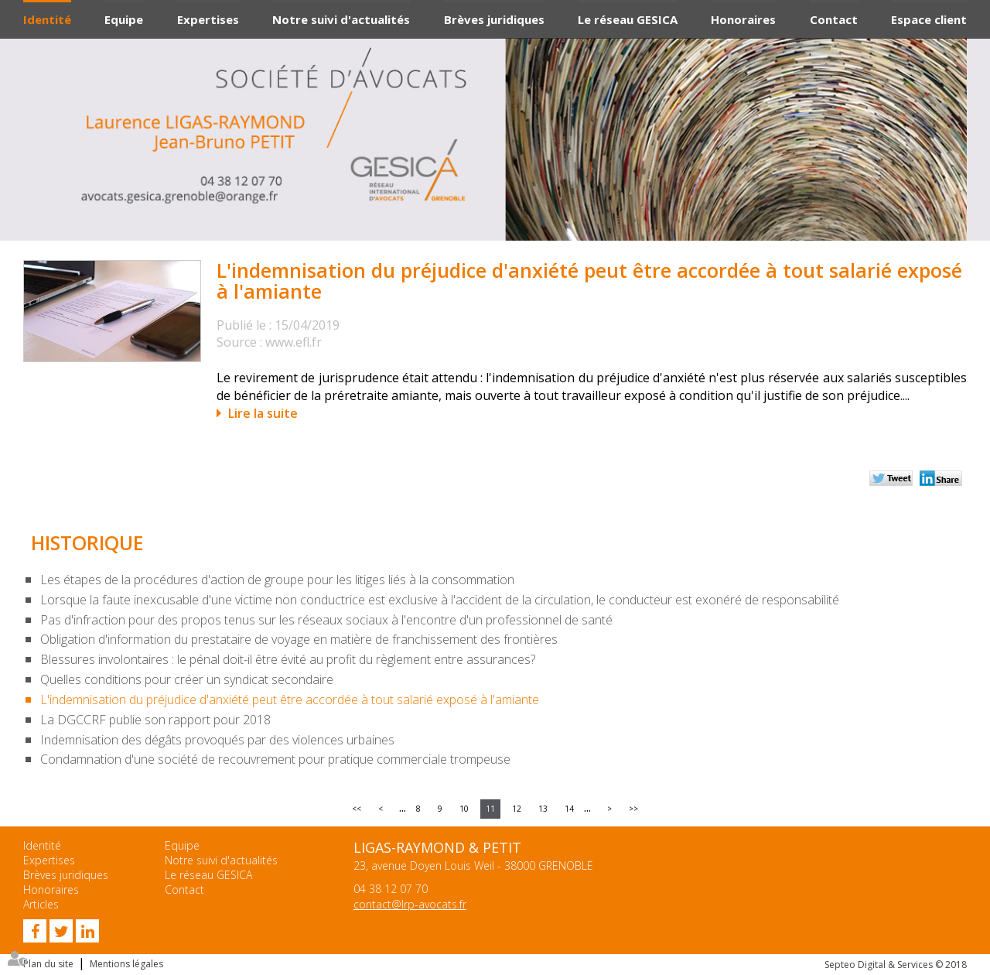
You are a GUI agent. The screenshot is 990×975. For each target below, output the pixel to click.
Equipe (123, 19)
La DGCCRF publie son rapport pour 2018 (155, 719)
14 (569, 808)
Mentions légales (126, 963)
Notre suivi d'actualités (341, 19)
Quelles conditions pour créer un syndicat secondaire (186, 679)
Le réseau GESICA (628, 19)
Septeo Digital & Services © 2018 (895, 964)
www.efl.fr (293, 342)
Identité (47, 19)
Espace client (929, 19)
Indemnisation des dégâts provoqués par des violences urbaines (217, 739)
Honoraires (743, 19)
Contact (834, 19)
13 (543, 808)
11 (490, 808)
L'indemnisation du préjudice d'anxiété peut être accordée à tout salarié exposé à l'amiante (289, 699)
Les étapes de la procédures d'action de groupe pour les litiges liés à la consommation (277, 579)
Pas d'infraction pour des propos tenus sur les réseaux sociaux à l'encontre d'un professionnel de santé (326, 619)
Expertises (208, 19)
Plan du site (48, 963)
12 (516, 808)
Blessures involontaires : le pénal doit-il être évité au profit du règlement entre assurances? (287, 659)
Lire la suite (263, 413)
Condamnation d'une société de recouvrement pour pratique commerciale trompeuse (275, 759)
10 (464, 808)
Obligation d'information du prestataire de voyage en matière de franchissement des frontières (299, 639)
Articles (41, 904)
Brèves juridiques (494, 19)
